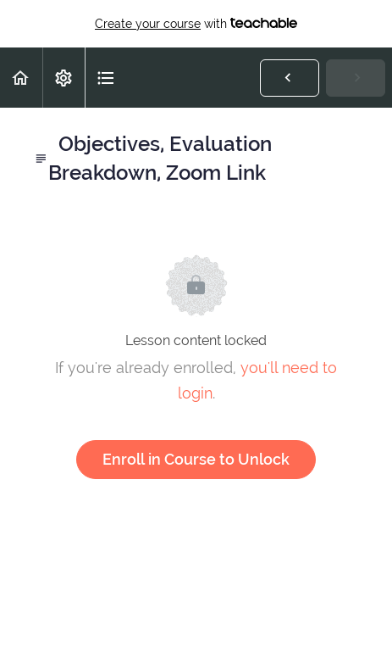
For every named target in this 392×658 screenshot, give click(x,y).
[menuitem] (63, 77)
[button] (21, 77)
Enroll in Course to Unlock (196, 459)
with (196, 23)
